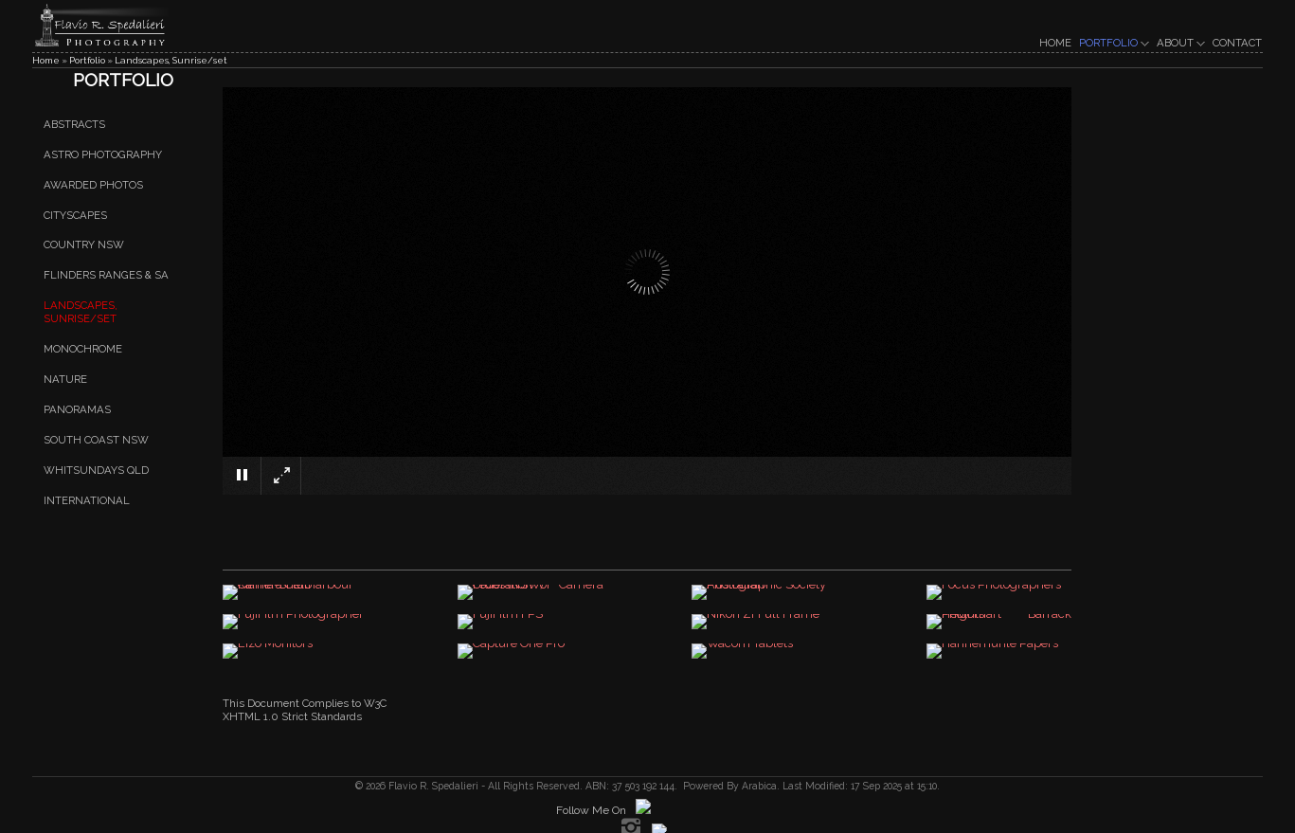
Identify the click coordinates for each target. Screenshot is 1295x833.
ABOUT (1181, 42)
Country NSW (84, 245)
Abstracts (74, 124)
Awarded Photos (93, 184)
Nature (65, 379)
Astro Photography (103, 154)
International (87, 500)
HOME (1055, 42)
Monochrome (83, 348)
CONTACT (1237, 42)
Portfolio (87, 60)
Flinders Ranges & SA (106, 275)
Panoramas (77, 409)
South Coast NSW (96, 439)
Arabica (759, 785)
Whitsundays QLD (96, 470)
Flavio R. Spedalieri (432, 785)
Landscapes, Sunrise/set (171, 60)
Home (46, 60)
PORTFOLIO (1114, 42)
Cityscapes (75, 215)
